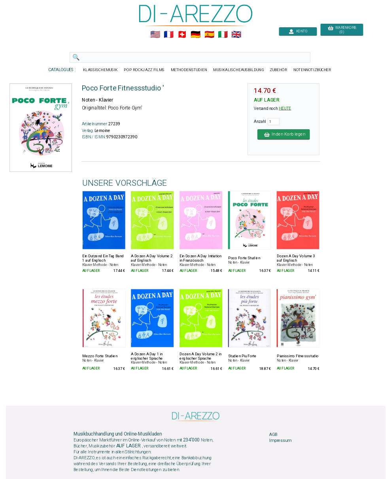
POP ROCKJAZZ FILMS (144, 70)
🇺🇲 (155, 35)
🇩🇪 (195, 35)
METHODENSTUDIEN (188, 70)
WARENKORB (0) (341, 30)
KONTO (297, 31)
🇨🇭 (182, 35)
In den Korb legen (283, 134)
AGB (273, 434)
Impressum (280, 441)
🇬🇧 (236, 35)
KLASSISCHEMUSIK (100, 70)
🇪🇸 (209, 35)
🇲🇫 (169, 35)
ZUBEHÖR (278, 70)
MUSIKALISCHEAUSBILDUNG (238, 70)
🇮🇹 (222, 35)
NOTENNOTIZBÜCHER (312, 70)
